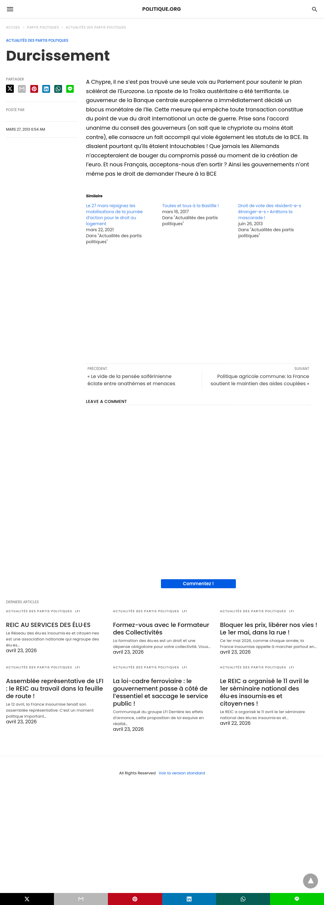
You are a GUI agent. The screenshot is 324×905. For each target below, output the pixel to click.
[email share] (22, 89)
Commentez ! (198, 583)
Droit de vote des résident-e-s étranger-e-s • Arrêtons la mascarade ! (269, 212)
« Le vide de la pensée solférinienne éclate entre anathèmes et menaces (131, 380)
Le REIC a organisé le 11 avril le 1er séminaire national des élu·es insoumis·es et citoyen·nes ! (264, 692)
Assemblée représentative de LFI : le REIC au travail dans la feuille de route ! (54, 688)
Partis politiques (43, 27)
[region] (198, 304)
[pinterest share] (34, 89)
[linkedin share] (46, 89)
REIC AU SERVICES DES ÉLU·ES (48, 625)
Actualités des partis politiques (96, 27)
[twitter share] (10, 89)
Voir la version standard (182, 773)
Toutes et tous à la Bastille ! (190, 206)
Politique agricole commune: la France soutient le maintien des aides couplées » (260, 380)
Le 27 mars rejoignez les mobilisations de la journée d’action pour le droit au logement (114, 215)
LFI (77, 611)
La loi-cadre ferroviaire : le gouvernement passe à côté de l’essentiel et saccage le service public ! (160, 692)
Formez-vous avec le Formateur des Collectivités (161, 629)
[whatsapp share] (58, 89)
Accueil (13, 27)
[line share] (70, 89)
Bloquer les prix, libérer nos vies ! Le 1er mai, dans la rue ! (268, 629)
